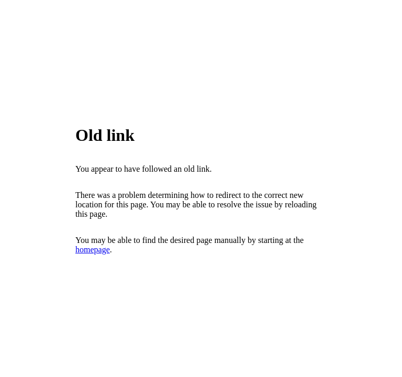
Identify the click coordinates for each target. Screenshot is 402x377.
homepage (92, 249)
